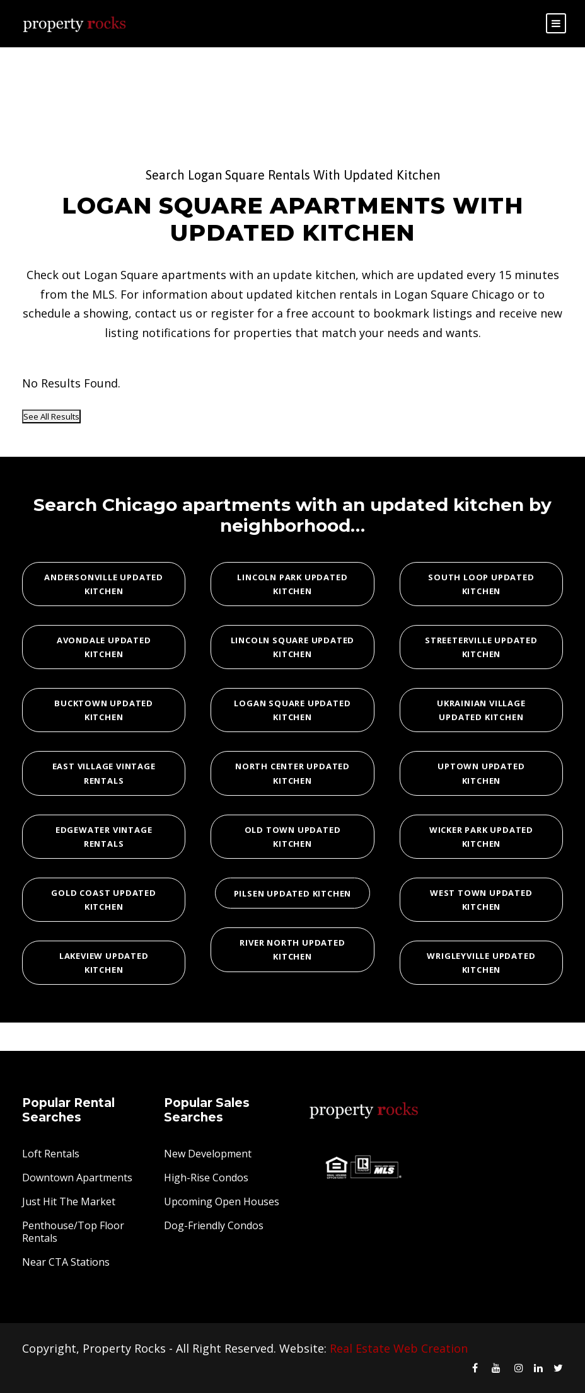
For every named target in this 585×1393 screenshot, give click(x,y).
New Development (208, 1154)
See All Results (51, 416)
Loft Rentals (50, 1154)
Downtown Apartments (77, 1177)
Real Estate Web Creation (399, 1348)
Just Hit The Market (68, 1201)
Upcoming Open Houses (221, 1201)
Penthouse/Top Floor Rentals (73, 1231)
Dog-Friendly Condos (214, 1225)
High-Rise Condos (206, 1177)
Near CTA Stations (66, 1262)
